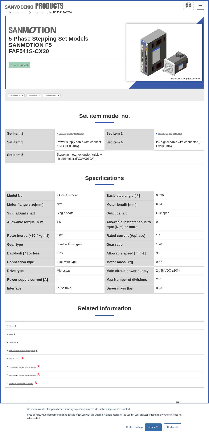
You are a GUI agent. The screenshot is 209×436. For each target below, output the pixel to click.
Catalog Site (17, 348)
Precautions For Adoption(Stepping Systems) (42, 381)
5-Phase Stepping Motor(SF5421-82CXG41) (80, 136)
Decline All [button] (172, 427)
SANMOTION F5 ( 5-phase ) (75, 12)
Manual (14, 339)
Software (15, 331)
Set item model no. (23, 95)
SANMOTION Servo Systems (34, 12)
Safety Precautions (22, 365)
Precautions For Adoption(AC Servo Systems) (42, 373)
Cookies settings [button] (134, 427)
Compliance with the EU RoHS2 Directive (38, 389)
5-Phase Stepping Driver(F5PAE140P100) (180, 136)
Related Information (87, 95)
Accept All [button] (153, 427)
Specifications (55, 95)
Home (8, 12)
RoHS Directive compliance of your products (41, 356)
